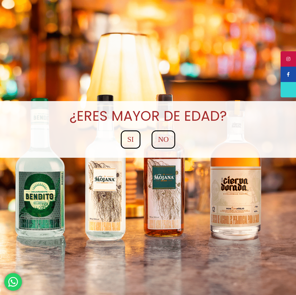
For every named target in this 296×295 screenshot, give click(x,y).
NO (163, 139)
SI (130, 139)
